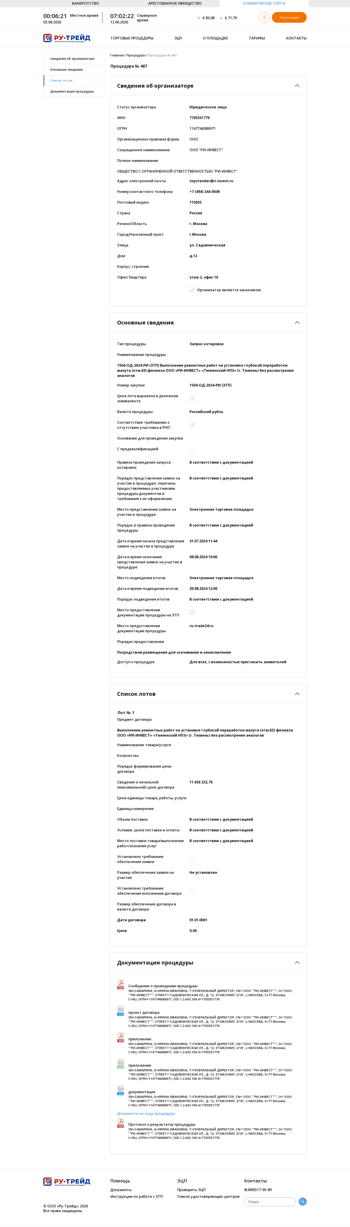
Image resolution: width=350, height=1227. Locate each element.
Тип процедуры (131, 343)
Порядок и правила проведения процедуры (146, 528)
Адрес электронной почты (141, 180)
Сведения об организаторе (72, 58)
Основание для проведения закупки (150, 438)
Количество (128, 755)
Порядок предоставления (140, 641)
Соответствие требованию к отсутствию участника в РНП (143, 425)
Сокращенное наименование (143, 149)
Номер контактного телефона (145, 191)
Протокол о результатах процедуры (161, 1124)
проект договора (143, 1012)
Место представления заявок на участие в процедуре (146, 512)
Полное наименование (137, 160)
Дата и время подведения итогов (147, 588)
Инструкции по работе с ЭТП (136, 1196)
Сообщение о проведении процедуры (163, 985)
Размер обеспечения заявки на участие (145, 875)
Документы (120, 1189)
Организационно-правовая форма (148, 139)
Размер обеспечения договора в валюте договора (146, 907)
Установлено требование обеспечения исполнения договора (149, 891)
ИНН (121, 117)
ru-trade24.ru (201, 625)
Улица (122, 245)
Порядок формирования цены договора (144, 769)
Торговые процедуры (132, 38)
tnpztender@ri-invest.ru (211, 180)
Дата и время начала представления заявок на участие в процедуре (150, 544)
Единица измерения (135, 808)
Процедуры (136, 55)
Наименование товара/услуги (144, 744)
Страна (123, 213)
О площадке (215, 38)
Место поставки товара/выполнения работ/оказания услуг (150, 843)
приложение (139, 1039)
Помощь (120, 1181)
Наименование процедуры (141, 354)
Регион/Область (132, 223)
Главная (117, 55)
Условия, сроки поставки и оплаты (148, 830)
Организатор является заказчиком (229, 289)
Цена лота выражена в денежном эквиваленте (147, 398)
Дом (121, 255)
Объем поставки (132, 819)
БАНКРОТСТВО (85, 3)
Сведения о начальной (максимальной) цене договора (145, 785)
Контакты (296, 38)
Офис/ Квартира (131, 277)
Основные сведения (66, 69)
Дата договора (131, 919)
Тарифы (257, 38)
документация (141, 1091)
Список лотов (61, 80)
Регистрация (289, 17)
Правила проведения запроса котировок (144, 465)
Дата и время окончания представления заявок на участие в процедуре (149, 562)
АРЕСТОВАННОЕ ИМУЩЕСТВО (175, 3)
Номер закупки (131, 385)
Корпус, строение (133, 266)
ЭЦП (178, 38)
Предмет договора (134, 719)
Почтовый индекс (133, 202)
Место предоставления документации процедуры (141, 628)
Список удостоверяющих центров (208, 1196)
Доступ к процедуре (136, 661)
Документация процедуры (72, 91)
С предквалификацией (137, 448)
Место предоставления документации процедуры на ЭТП (148, 612)
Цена (122, 930)
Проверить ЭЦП (191, 1189)
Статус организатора (136, 107)
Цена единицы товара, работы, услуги (151, 797)
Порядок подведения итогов (143, 599)
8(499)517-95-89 (258, 1189)
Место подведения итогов (141, 577)
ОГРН (122, 128)
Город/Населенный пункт (140, 234)
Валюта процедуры (135, 411)
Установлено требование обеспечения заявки (140, 859)
